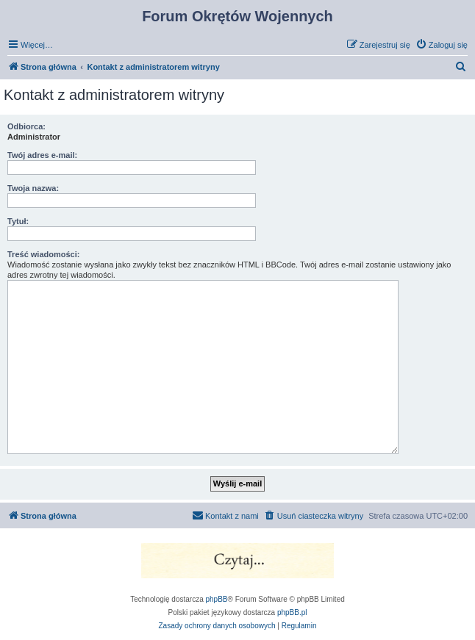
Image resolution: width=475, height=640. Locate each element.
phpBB (217, 599)
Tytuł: (18, 221)
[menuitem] (441, 45)
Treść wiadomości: (43, 254)
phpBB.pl (292, 612)
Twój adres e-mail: (42, 155)
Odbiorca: (26, 126)
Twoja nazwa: (33, 188)
